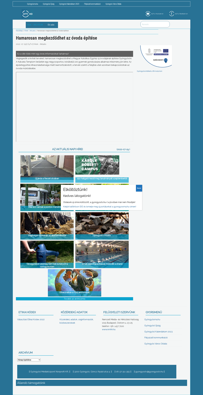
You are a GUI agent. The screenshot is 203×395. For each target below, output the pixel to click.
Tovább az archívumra (74, 299)
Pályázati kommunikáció (92, 4)
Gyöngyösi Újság (48, 4)
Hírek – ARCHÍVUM (35, 25)
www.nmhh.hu (108, 329)
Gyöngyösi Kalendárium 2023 (69, 4)
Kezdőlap (19, 31)
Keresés (166, 24)
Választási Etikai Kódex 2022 (31, 319)
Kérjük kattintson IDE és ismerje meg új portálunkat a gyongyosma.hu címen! (99, 206)
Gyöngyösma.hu (32, 4)
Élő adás (51, 25)
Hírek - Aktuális (29, 31)
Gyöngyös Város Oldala (113, 4)
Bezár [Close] (139, 188)
